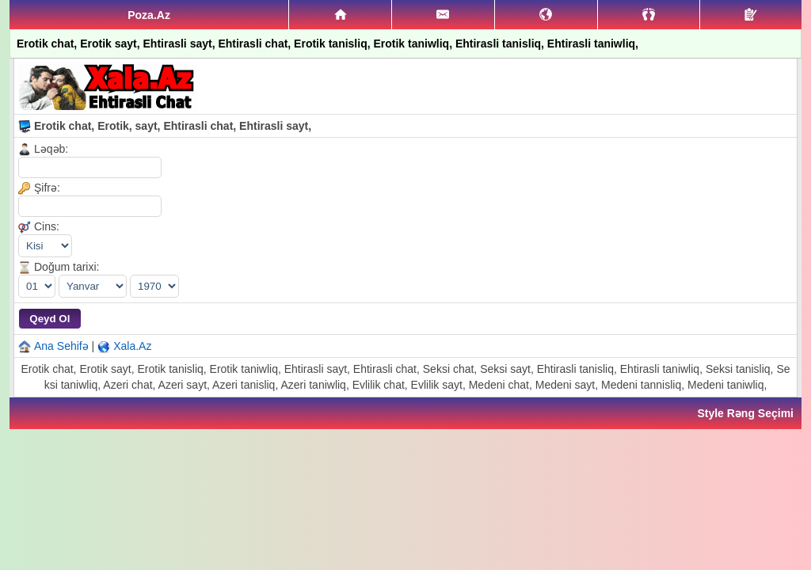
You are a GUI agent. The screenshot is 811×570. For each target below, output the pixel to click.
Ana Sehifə (61, 346)
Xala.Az (132, 346)
